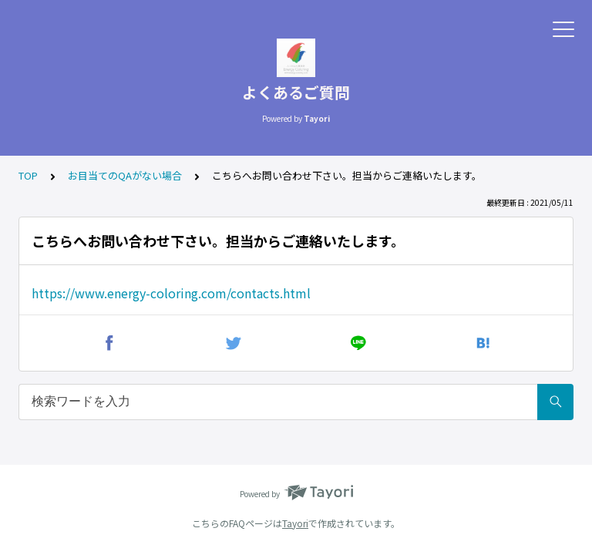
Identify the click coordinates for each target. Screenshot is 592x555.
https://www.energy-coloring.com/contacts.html (171, 293)
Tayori (295, 523)
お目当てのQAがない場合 (125, 175)
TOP (28, 175)
